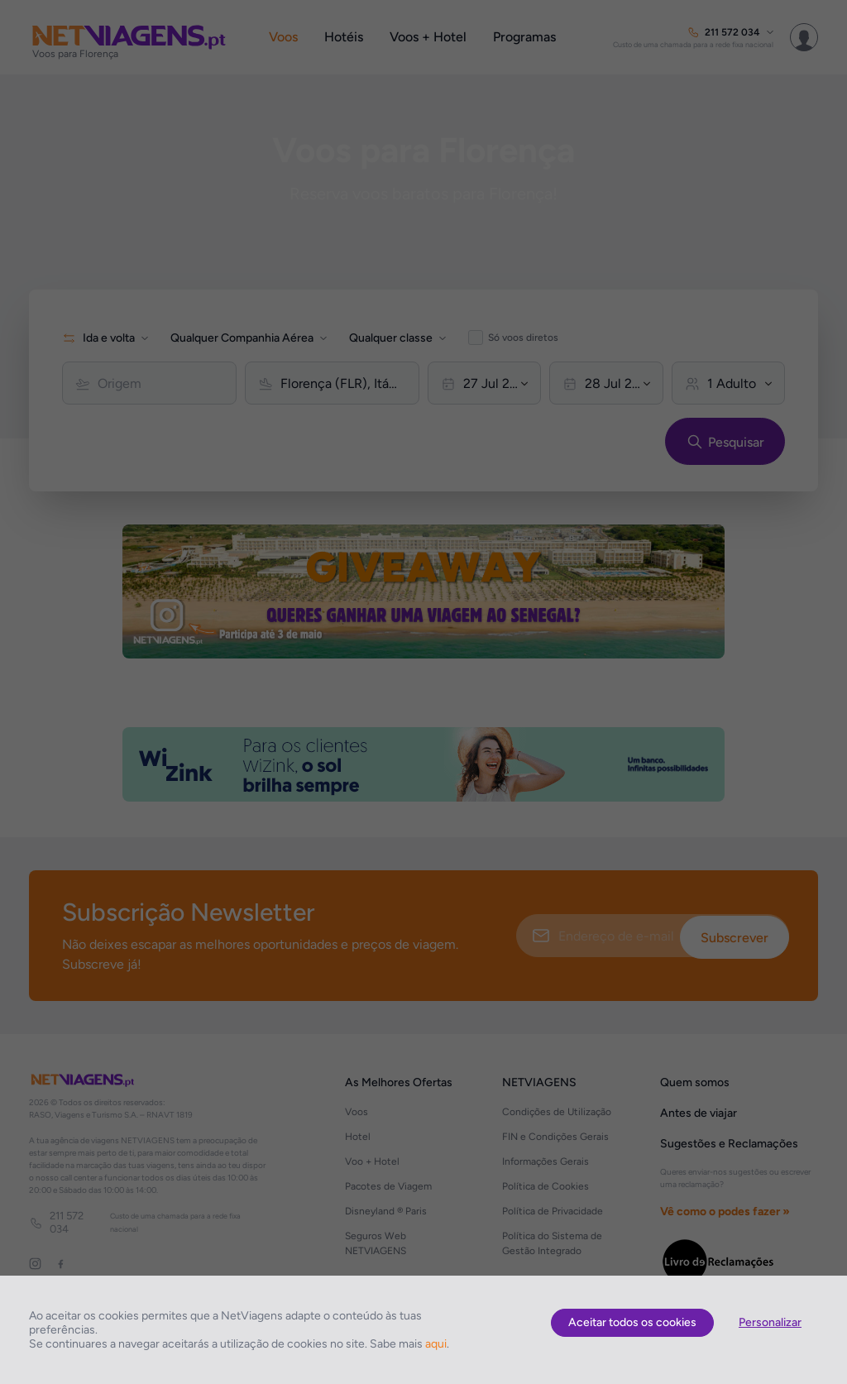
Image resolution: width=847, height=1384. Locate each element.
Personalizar (770, 1322)
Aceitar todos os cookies (632, 1322)
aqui (436, 1344)
